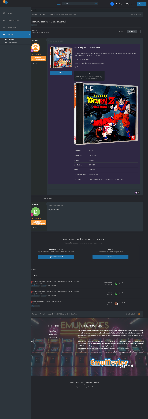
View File (71, 72)
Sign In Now (113, 247)
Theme (77, 377)
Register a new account (63, 247)
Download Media (61, 324)
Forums (36, 324)
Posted (65, 41)
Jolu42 (40, 274)
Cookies (101, 377)
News (35, 321)
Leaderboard (37, 328)
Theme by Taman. (97, 381)
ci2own (46, 30)
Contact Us (37, 334)
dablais (45, 194)
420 (45, 64)
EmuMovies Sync (61, 328)
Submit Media (60, 321)
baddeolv (41, 294)
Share (121, 31)
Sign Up (141, 4)
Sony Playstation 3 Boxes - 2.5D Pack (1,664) (58, 292)
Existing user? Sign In (125, 4)
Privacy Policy (85, 377)
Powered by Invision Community (85, 381)
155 (45, 218)
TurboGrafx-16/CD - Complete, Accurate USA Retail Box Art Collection (66, 272)
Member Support (38, 331)
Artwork (57, 32)
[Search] (56, 4)
